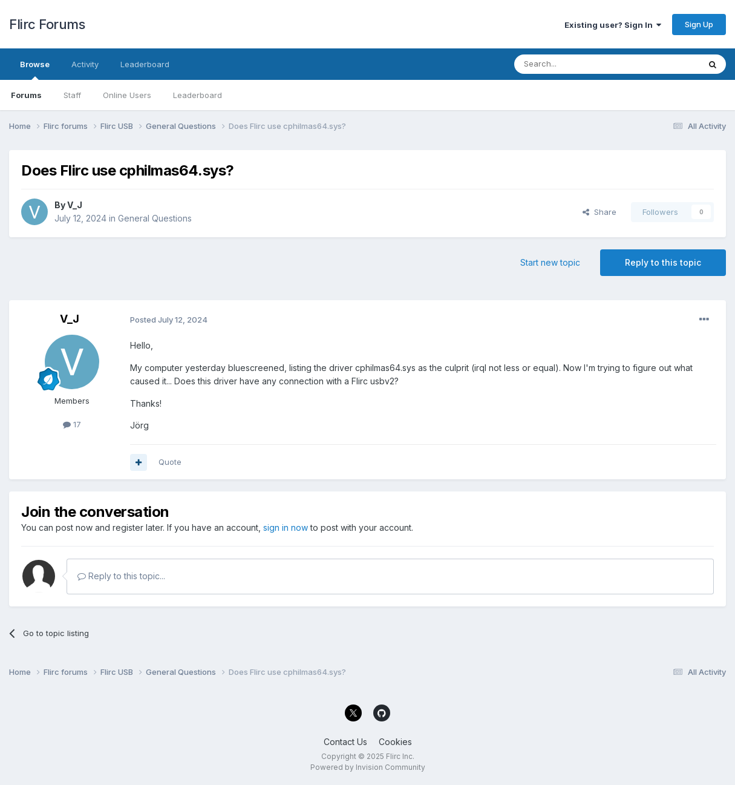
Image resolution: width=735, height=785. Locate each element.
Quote (169, 462)
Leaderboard (197, 95)
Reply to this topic (663, 262)
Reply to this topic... (121, 576)
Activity (85, 64)
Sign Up (699, 24)
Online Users (127, 95)
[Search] (576, 64)
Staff (72, 95)
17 (72, 424)
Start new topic (550, 262)
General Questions (155, 218)
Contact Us (345, 742)
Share (599, 212)
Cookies (395, 742)
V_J (74, 205)
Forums (26, 95)
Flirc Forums (47, 24)
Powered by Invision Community (367, 767)
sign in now (285, 527)
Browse (35, 69)
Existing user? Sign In (612, 25)
